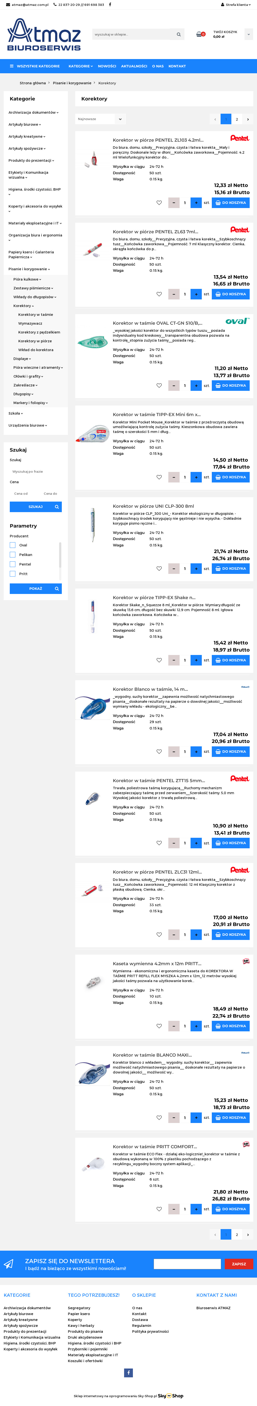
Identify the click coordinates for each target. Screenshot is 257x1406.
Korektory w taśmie (35, 314)
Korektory (23, 306)
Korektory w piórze (35, 341)
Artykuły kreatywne (27, 136)
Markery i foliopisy (30, 403)
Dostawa (140, 1320)
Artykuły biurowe (25, 124)
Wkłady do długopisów (34, 297)
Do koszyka (230, 202)
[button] (17, 1295)
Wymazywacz (30, 323)
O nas (158, 66)
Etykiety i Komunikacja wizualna (28, 174)
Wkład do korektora (36, 350)
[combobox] (100, 119)
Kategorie (81, 66)
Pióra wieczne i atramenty (38, 367)
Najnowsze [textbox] (87, 119)
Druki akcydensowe (85, 1337)
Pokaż (35, 588)
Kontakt (177, 66)
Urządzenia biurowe (28, 425)
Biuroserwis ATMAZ (213, 1308)
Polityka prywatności (150, 1331)
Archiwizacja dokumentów (34, 112)
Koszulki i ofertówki (85, 1361)
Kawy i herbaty (81, 1325)
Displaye (22, 359)
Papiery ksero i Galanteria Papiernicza (31, 254)
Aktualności (134, 66)
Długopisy (23, 394)
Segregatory (79, 1308)
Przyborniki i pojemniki (87, 1349)
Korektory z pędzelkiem (39, 332)
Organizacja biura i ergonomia (35, 237)
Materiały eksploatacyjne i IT (35, 223)
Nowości (107, 66)
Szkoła (16, 413)
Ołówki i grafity (28, 376)
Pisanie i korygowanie (29, 269)
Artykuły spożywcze (27, 148)
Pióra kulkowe (27, 279)
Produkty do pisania (85, 1331)
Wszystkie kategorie (35, 66)
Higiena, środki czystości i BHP (94, 1343)
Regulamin (141, 1325)
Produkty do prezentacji (31, 160)
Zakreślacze (25, 385)
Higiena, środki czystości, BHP (35, 191)
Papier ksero (79, 1314)
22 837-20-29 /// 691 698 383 (79, 5)
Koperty (75, 1320)
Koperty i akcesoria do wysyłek (35, 208)
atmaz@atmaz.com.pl (27, 5)
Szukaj (36, 507)
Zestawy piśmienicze (33, 288)
